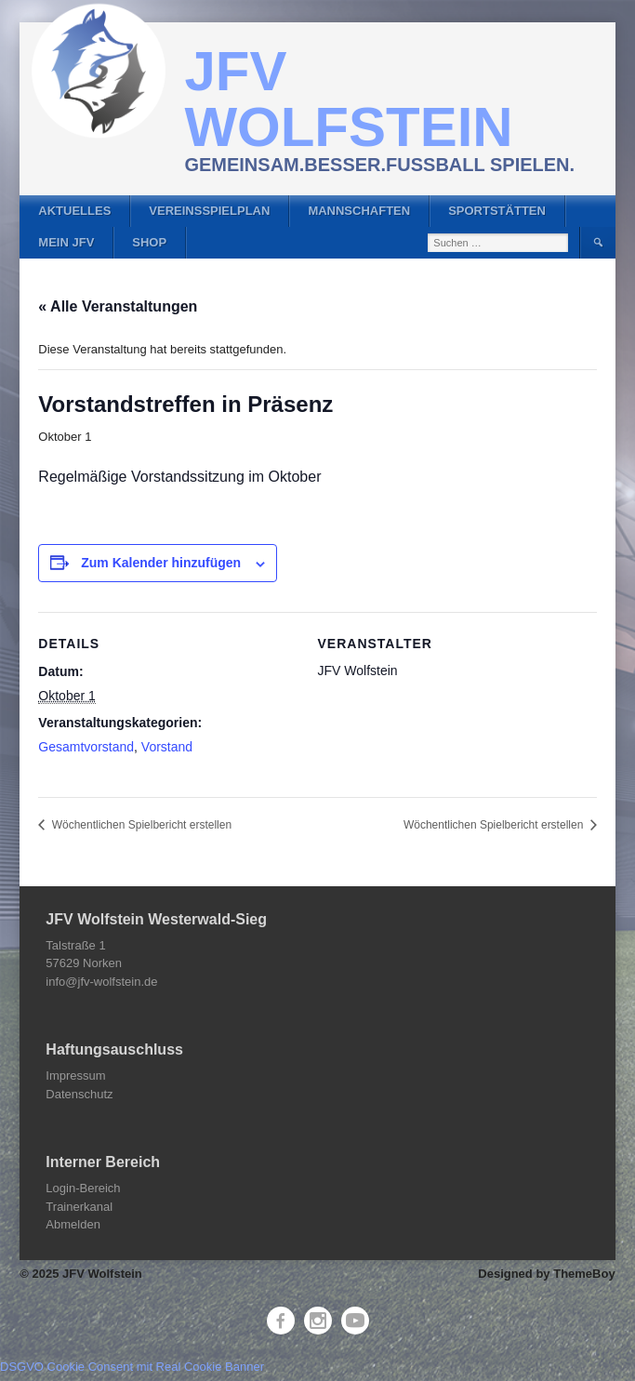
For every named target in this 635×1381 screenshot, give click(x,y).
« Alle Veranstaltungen (117, 306)
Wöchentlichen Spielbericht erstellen (140, 824)
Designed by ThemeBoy (546, 1274)
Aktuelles (74, 211)
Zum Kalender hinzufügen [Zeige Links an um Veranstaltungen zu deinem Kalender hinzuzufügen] (161, 562)
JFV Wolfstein (348, 99)
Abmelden (73, 1224)
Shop (149, 242)
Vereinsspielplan (209, 211)
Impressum (75, 1075)
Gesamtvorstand (86, 746)
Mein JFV (66, 242)
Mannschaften (359, 211)
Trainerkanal (79, 1207)
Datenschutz (79, 1094)
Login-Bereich (83, 1188)
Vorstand (166, 746)
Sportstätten (497, 211)
